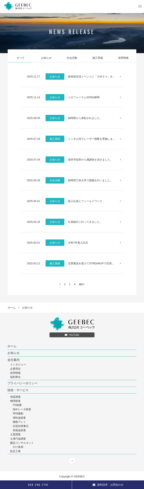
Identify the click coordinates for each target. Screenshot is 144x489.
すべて (21, 57)
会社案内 (14, 359)
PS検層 (17, 405)
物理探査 (15, 401)
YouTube (72, 334)
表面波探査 (19, 430)
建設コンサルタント (22, 442)
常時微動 (18, 413)
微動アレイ (19, 422)
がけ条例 (18, 447)
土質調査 (15, 434)
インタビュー (18, 364)
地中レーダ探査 (22, 409)
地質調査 (15, 396)
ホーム (12, 307)
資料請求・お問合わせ (108, 484)
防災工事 (15, 451)
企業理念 (15, 368)
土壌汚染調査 (18, 438)
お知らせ (46, 57)
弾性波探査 (19, 417)
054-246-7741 (35, 485)
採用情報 (123, 57)
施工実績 (97, 57)
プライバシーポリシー (23, 383)
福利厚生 (15, 377)
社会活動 (72, 57)
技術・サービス (18, 390)
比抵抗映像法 (20, 426)
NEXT (82, 284)
